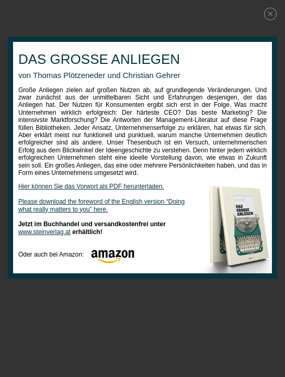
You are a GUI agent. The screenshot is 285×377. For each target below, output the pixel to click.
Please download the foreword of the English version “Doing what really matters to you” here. (101, 205)
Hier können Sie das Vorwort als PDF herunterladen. (91, 186)
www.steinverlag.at (44, 232)
